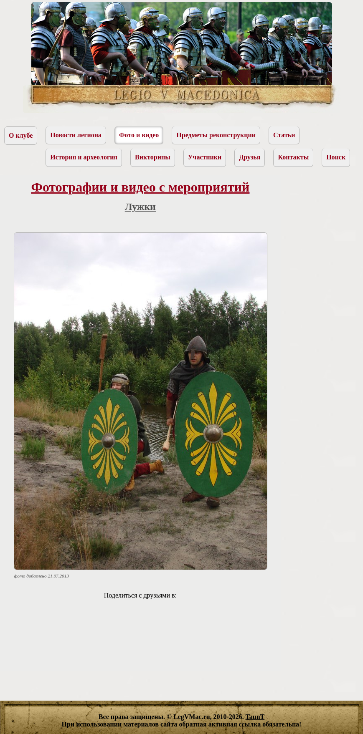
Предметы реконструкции (216, 135)
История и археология (83, 157)
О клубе (21, 135)
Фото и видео (139, 135)
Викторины (152, 157)
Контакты (293, 157)
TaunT (255, 716)
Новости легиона (76, 135)
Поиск (335, 157)
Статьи (284, 135)
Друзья (249, 157)
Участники (205, 157)
